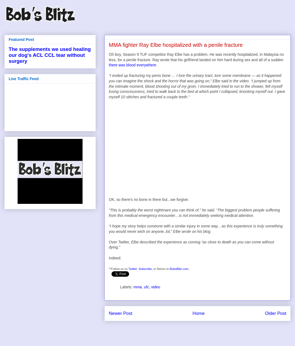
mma (137, 287)
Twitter (133, 268)
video (155, 287)
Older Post (275, 313)
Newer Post (120, 313)
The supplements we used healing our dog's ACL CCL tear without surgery (50, 55)
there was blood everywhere (132, 65)
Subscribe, (146, 268)
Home (198, 313)
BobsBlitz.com (179, 268)
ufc (146, 287)
